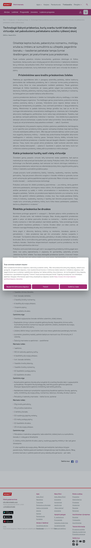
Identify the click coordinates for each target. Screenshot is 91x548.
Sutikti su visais (73, 287)
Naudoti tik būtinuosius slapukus (17, 287)
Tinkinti (45, 287)
